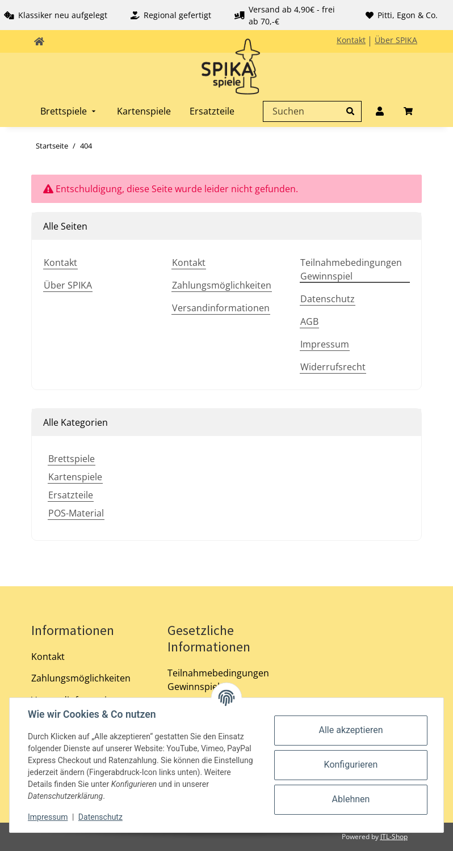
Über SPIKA (396, 40)
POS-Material (76, 513)
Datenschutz (327, 299)
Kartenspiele (75, 477)
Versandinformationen (221, 308)
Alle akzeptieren (351, 730)
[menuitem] (69, 111)
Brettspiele (71, 458)
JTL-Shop (394, 836)
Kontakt (351, 40)
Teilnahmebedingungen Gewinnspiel (351, 269)
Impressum (324, 344)
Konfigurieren (351, 764)
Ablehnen (351, 799)
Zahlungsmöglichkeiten (221, 285)
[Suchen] (309, 111)
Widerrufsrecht (333, 367)
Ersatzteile (70, 495)
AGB (309, 321)
